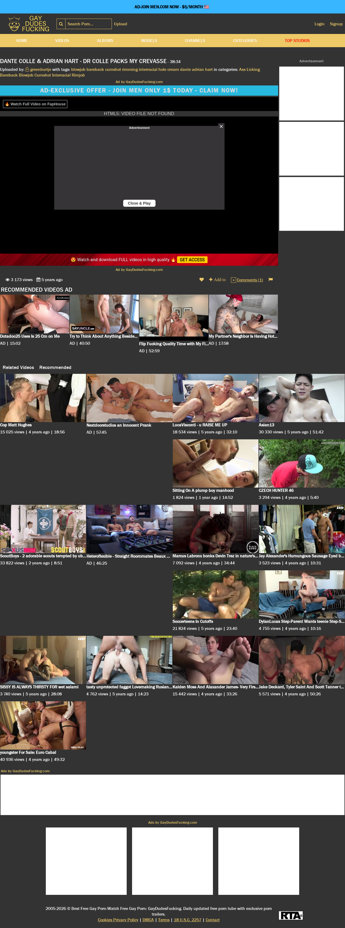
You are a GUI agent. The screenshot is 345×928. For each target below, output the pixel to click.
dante (185, 69)
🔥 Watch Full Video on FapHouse (35, 104)
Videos (62, 40)
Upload (120, 24)
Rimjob (78, 75)
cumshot (113, 69)
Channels (195, 40)
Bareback (9, 75)
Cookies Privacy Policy (118, 920)
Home (21, 40)
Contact (213, 920)
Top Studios (297, 40)
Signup (336, 24)
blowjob (78, 69)
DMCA (148, 920)
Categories (245, 40)
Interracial (61, 75)
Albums (105, 40)
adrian (198, 69)
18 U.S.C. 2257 (187, 920)
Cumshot (42, 75)
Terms (164, 920)
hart (209, 69)
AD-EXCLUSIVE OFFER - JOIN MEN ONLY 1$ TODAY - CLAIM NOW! (139, 90)
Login (320, 24)
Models (149, 40)
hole (162, 69)
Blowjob (26, 75)
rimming (130, 69)
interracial (148, 69)
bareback (95, 69)
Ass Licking (249, 69)
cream (173, 69)
